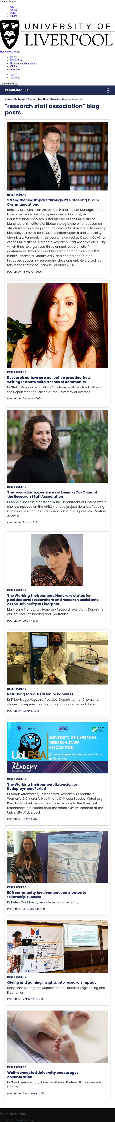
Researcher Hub (16, 90)
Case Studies (58, 99)
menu (108, 90)
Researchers (16, 194)
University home (15, 99)
